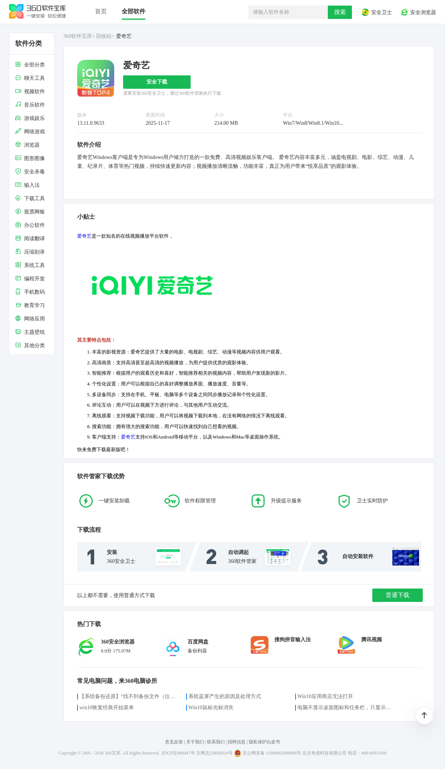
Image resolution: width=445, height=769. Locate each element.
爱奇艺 (84, 236)
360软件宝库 (77, 36)
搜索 (340, 12)
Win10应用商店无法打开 (325, 696)
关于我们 (195, 741)
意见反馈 (174, 741)
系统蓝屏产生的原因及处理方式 (224, 696)
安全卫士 (376, 12)
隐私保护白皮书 (264, 741)
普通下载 (397, 595)
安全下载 (156, 82)
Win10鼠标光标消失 (211, 707)
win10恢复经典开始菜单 (106, 707)
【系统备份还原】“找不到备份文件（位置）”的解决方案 (128, 696)
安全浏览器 (418, 12)
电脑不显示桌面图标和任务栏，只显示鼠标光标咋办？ (346, 707)
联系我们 (216, 741)
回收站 (104, 36)
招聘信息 (236, 741)
